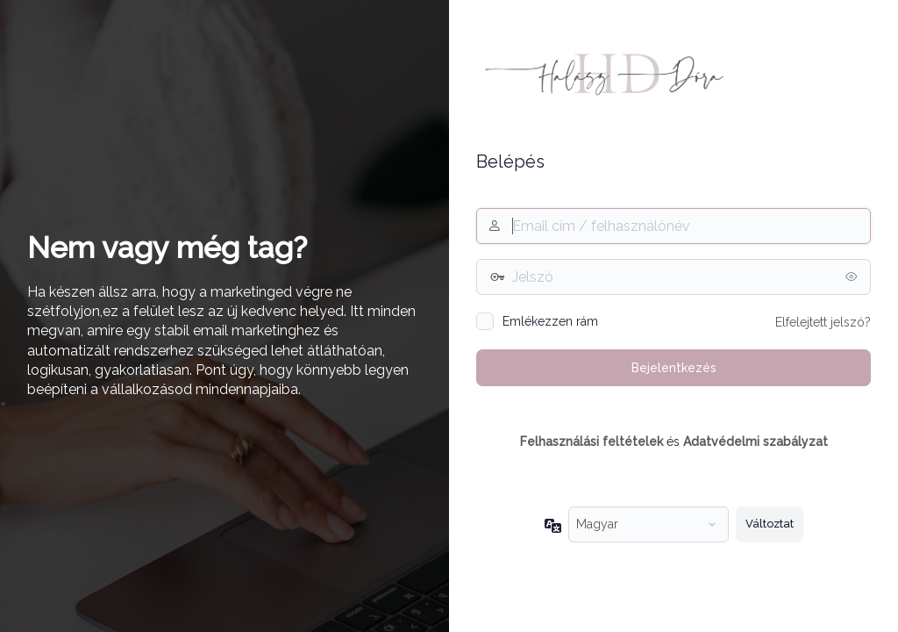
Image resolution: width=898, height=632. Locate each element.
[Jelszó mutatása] (853, 276)
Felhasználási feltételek (591, 441)
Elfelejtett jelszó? (823, 322)
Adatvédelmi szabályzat (755, 441)
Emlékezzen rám (550, 321)
